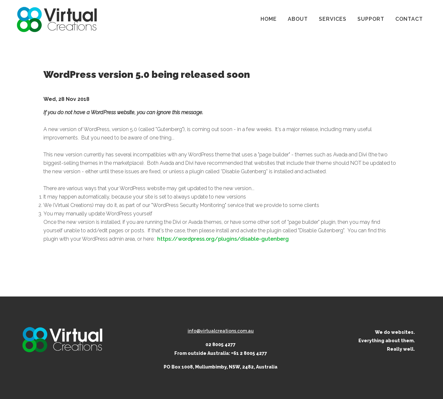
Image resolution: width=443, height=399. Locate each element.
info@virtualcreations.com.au (221, 330)
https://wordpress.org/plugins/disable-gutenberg (223, 239)
